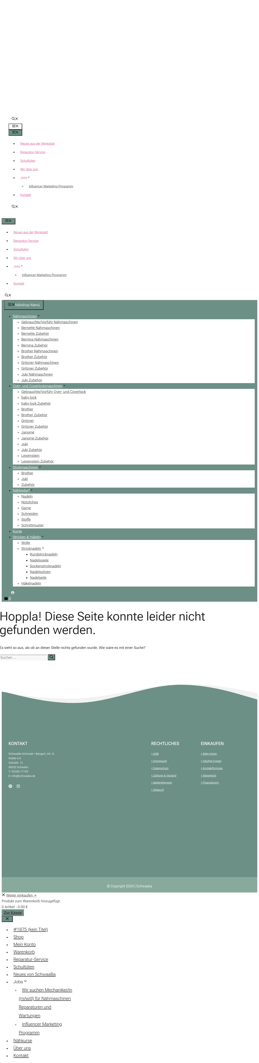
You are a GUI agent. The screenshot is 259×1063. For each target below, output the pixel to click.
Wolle (25, 543)
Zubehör (28, 484)
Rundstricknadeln (44, 554)
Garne (26, 508)
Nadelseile (38, 577)
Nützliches (29, 502)
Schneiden (29, 514)
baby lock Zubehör (36, 403)
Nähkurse (22, 1040)
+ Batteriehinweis (161, 782)
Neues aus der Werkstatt (37, 144)
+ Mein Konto (209, 753)
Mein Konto (24, 944)
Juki (24, 444)
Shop (18, 936)
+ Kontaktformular (212, 768)
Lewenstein (30, 455)
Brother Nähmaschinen (39, 351)
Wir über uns (29, 169)
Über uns (22, 1048)
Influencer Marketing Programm (51, 186)
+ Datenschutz (159, 768)
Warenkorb (24, 951)
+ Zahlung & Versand (163, 775)
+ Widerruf (157, 789)
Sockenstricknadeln (45, 566)
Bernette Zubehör (35, 333)
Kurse (17, 531)
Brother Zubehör (34, 357)
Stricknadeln (34, 548)
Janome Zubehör (34, 438)
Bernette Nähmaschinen (40, 328)
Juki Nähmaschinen (37, 374)
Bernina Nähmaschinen (39, 339)
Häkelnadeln (31, 583)
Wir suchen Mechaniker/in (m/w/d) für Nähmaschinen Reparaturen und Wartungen (45, 1002)
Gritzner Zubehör (34, 368)
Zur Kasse (13, 912)
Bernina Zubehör (34, 345)
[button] (15, 119)
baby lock (29, 397)
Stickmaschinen (29, 467)
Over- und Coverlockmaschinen (41, 386)
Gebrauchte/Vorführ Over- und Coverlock (53, 392)
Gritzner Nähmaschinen (40, 362)
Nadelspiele (39, 560)
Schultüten (27, 161)
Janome (27, 432)
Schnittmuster (32, 525)
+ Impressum (159, 761)
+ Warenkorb (208, 775)
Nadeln (27, 496)
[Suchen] (51, 657)
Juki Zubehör (31, 380)
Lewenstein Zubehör (37, 461)
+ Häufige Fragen (211, 761)
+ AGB (154, 753)
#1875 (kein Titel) (30, 929)
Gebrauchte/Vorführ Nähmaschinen (49, 322)
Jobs (27, 178)
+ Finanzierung (210, 782)
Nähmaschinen (28, 316)
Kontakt (25, 195)
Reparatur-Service (32, 152)
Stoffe (26, 519)
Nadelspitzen (40, 572)
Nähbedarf (25, 490)
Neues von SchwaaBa (34, 974)
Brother (27, 409)
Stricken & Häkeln (30, 537)
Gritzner (27, 421)
